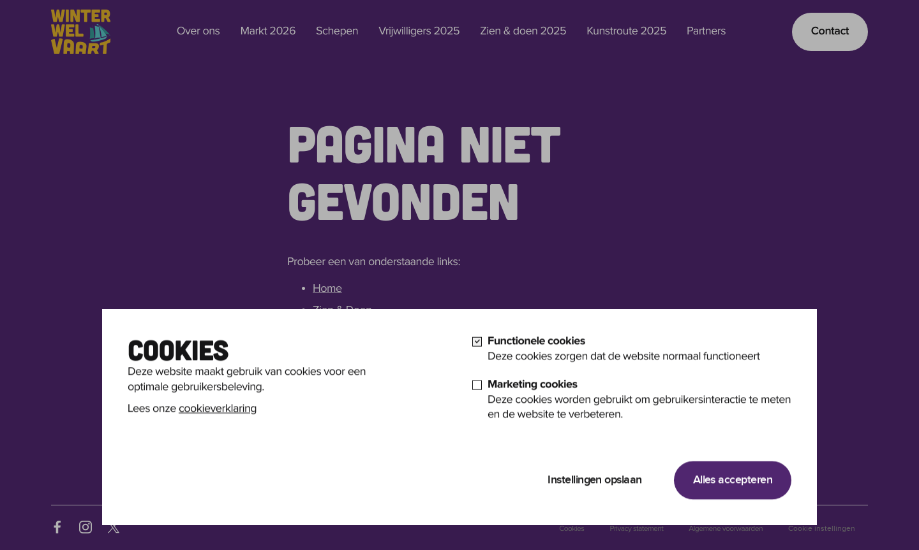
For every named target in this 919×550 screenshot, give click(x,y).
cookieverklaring (218, 430)
